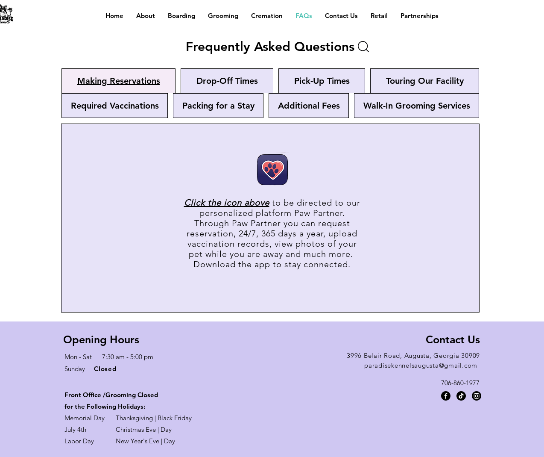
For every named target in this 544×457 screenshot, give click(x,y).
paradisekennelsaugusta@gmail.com (420, 365)
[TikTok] (461, 396)
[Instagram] (476, 396)
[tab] (118, 80)
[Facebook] (445, 396)
